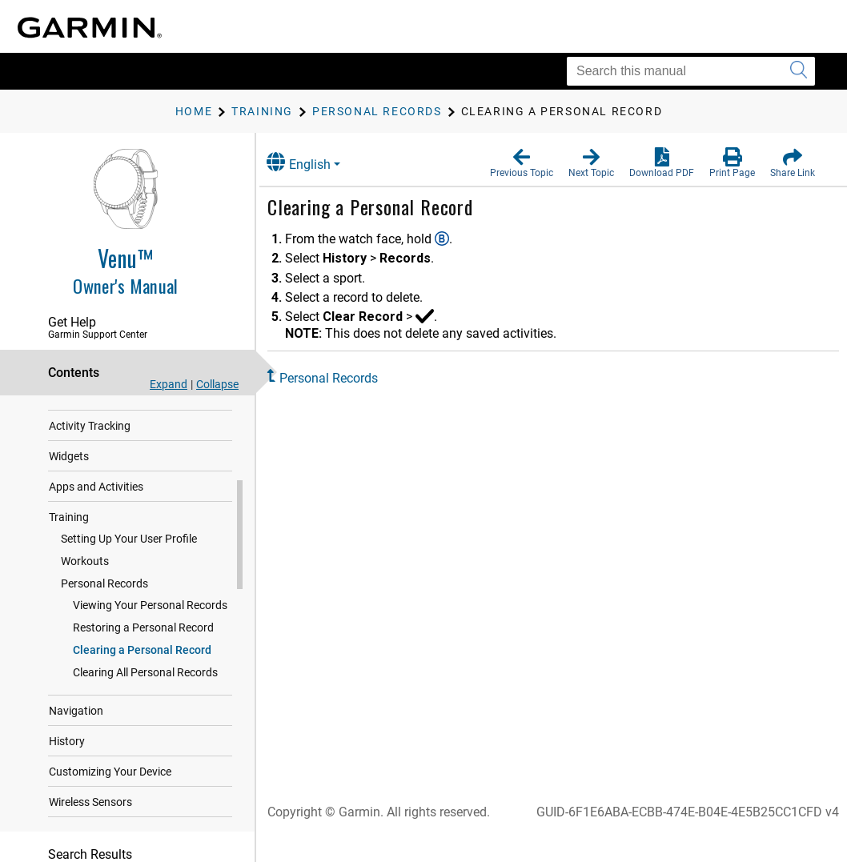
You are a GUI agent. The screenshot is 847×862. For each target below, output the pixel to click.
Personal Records (104, 632)
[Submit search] (798, 71)
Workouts (85, 609)
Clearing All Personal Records (145, 721)
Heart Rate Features (99, 444)
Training (69, 565)
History (67, 790)
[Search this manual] (691, 71)
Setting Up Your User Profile (129, 587)
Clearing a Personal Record (142, 698)
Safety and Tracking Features (121, 413)
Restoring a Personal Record (143, 676)
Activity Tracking (89, 474)
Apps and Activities (96, 535)
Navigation (76, 759)
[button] (521, 163)
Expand (168, 384)
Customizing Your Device (110, 820)
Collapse (217, 384)
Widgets (69, 505)
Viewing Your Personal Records (150, 654)
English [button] (316, 162)
